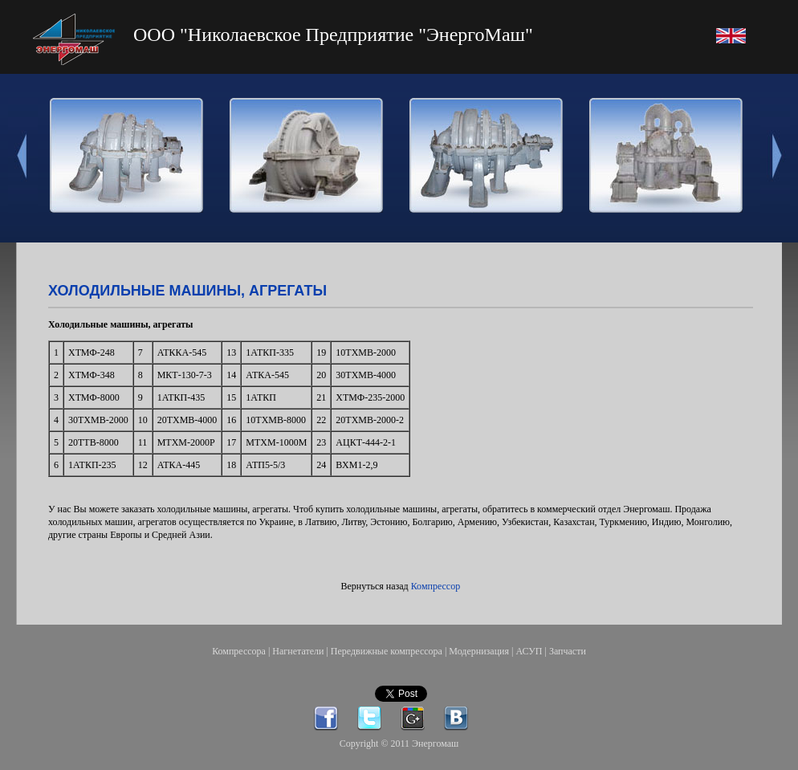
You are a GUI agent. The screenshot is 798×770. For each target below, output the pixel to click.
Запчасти (567, 651)
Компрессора (239, 651)
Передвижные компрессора (386, 651)
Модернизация (479, 651)
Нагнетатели (298, 651)
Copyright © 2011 (376, 743)
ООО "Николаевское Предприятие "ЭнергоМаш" (333, 34)
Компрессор (435, 586)
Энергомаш (435, 743)
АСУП (528, 651)
